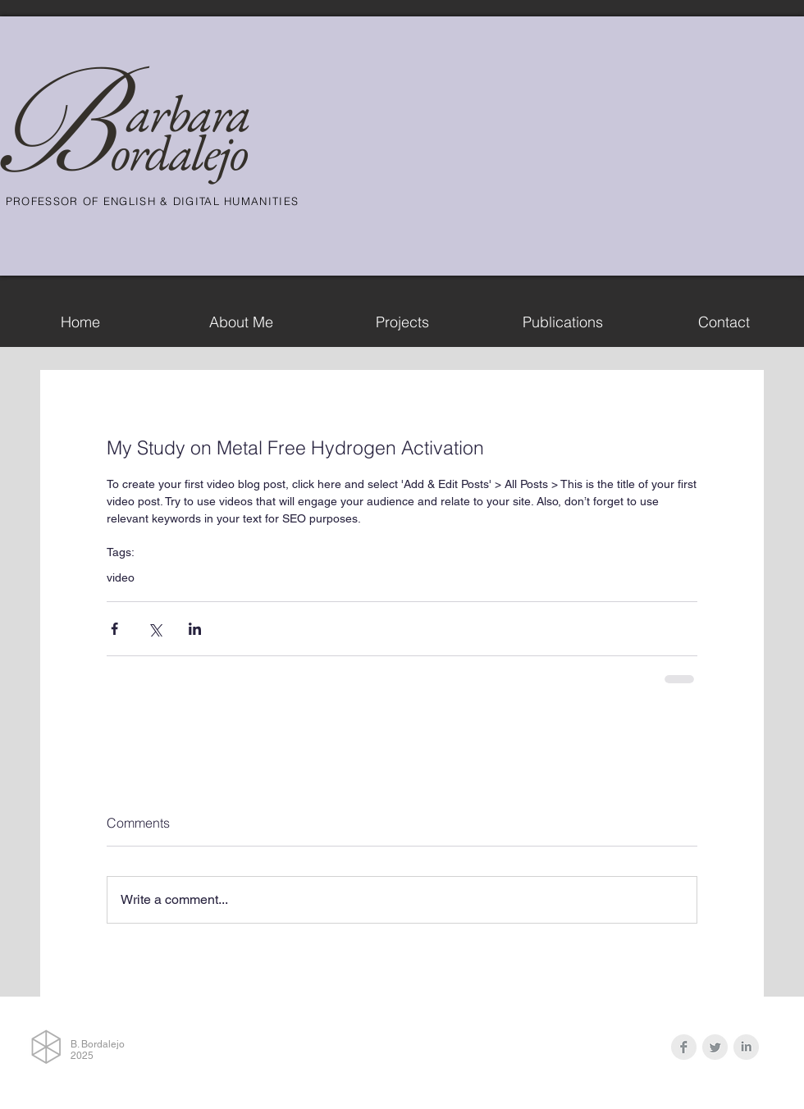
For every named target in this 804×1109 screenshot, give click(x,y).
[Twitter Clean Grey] (715, 1047)
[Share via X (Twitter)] (154, 629)
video (121, 577)
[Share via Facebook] (114, 629)
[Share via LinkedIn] (195, 629)
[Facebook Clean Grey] (684, 1047)
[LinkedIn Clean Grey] (746, 1047)
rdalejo (188, 152)
